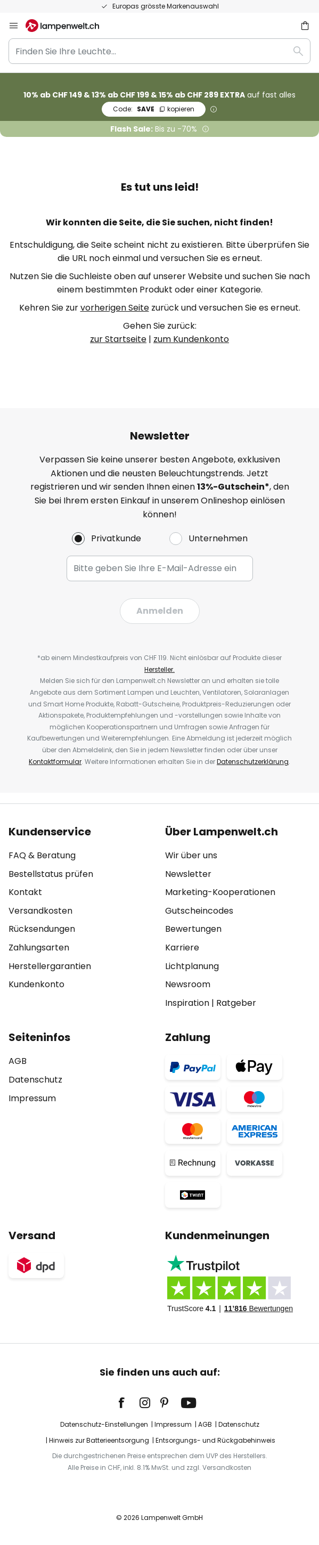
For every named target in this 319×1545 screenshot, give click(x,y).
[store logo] (69, 25)
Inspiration (187, 1003)
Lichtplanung (192, 966)
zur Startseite (118, 339)
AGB (18, 1061)
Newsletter (188, 874)
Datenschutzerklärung (253, 761)
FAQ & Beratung (42, 855)
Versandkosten (40, 911)
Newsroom (187, 984)
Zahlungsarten (39, 947)
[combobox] (159, 51)
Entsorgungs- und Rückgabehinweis (215, 1440)
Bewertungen (193, 929)
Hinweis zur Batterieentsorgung (99, 1440)
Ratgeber (236, 1003)
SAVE (153, 108)
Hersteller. (159, 669)
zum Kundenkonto (191, 339)
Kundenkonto (36, 984)
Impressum (32, 1098)
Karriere (182, 947)
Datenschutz (35, 1080)
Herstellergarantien (50, 966)
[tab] (81, 917)
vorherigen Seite (114, 308)
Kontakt (25, 892)
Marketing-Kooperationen (220, 892)
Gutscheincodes (199, 911)
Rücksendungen (42, 929)
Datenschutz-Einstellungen (104, 1424)
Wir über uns (191, 855)
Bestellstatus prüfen (51, 874)
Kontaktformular (55, 761)
